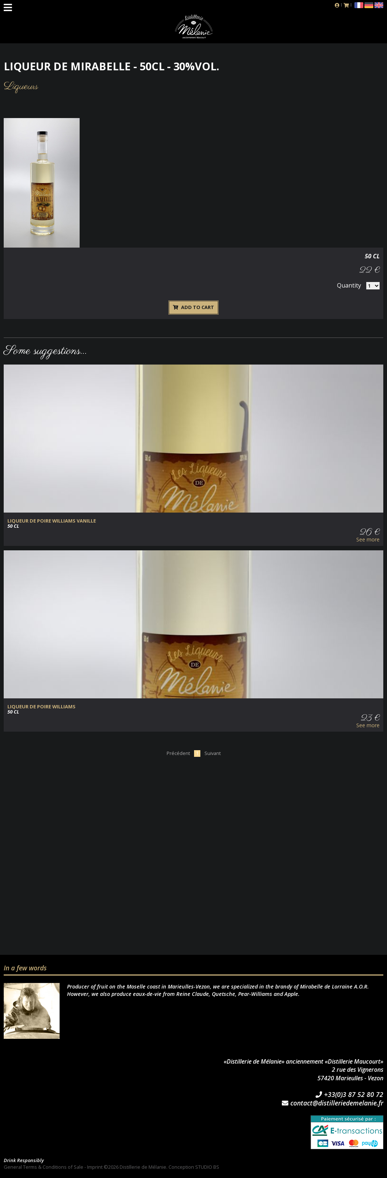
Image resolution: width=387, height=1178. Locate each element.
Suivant (212, 753)
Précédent (178, 753)
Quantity (349, 285)
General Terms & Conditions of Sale (43, 1167)
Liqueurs (21, 86)
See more (368, 539)
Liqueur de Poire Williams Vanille (51, 521)
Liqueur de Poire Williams (41, 706)
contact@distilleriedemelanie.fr (332, 1103)
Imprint (95, 1167)
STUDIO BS (207, 1167)
